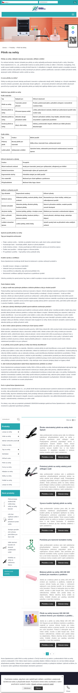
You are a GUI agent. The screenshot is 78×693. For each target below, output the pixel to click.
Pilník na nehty (21, 47)
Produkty (12, 47)
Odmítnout (27, 688)
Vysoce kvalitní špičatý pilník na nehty (56, 503)
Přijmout (38, 688)
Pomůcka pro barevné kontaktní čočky (56, 540)
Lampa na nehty (7, 432)
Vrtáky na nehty (7, 445)
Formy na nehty (7, 467)
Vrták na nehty (6, 436)
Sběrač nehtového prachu (10, 441)
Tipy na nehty (6, 449)
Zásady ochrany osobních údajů (42, 684)
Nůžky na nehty (7, 476)
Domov (5, 47)
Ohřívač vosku (6, 458)
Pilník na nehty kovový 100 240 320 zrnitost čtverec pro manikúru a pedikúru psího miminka (57, 615)
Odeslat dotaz (63, 457)
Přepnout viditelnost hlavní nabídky (73, 14)
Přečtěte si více (47, 457)
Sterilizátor (5, 454)
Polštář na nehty (7, 480)
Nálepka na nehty (7, 471)
